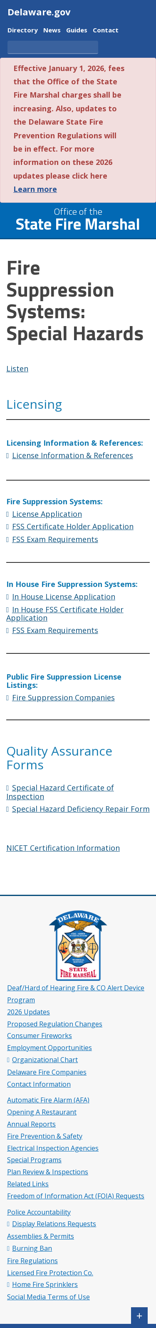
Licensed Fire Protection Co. (50, 1272)
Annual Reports (31, 1124)
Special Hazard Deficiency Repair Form (81, 809)
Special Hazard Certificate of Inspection (60, 792)
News (52, 31)
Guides (76, 31)
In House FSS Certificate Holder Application (65, 613)
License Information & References (72, 455)
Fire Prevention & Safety (44, 1136)
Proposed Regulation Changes (54, 1024)
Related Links (28, 1183)
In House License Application (63, 596)
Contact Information (39, 1084)
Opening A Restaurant (42, 1112)
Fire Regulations (32, 1260)
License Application (47, 514)
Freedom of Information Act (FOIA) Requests (75, 1195)
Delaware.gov (39, 11)
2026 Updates (28, 1011)
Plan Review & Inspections (47, 1171)
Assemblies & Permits (40, 1236)
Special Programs (34, 1159)
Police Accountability (39, 1212)
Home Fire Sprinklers (45, 1284)
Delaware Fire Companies (47, 1072)
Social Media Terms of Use (48, 1296)
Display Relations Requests (54, 1223)
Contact (106, 31)
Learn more (35, 189)
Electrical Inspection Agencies (53, 1148)
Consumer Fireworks (39, 1035)
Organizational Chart (45, 1059)
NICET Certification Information (63, 848)
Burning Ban (32, 1248)
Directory (22, 31)
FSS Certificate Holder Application (73, 526)
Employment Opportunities (49, 1047)
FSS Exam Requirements (55, 539)
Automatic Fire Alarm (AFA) (48, 1100)
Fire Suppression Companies (63, 697)
